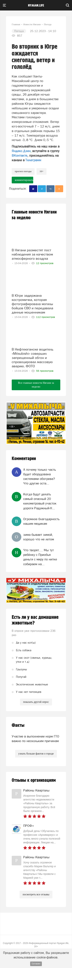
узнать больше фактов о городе (36, 753)
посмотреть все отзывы (36, 894)
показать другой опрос (36, 701)
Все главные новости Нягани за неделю (36, 384)
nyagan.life (36, 5)
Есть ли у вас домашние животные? (35, 620)
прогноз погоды (23, 171)
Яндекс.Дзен (21, 151)
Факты (18, 725)
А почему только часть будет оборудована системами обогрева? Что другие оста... (39, 476)
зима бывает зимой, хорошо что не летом (38, 537)
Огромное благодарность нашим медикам (41, 521)
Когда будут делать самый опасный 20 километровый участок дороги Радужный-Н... (39, 501)
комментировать (24, 180)
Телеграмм (33, 160)
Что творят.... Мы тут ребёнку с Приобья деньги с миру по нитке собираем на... (40, 557)
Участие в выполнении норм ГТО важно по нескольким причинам (35, 738)
